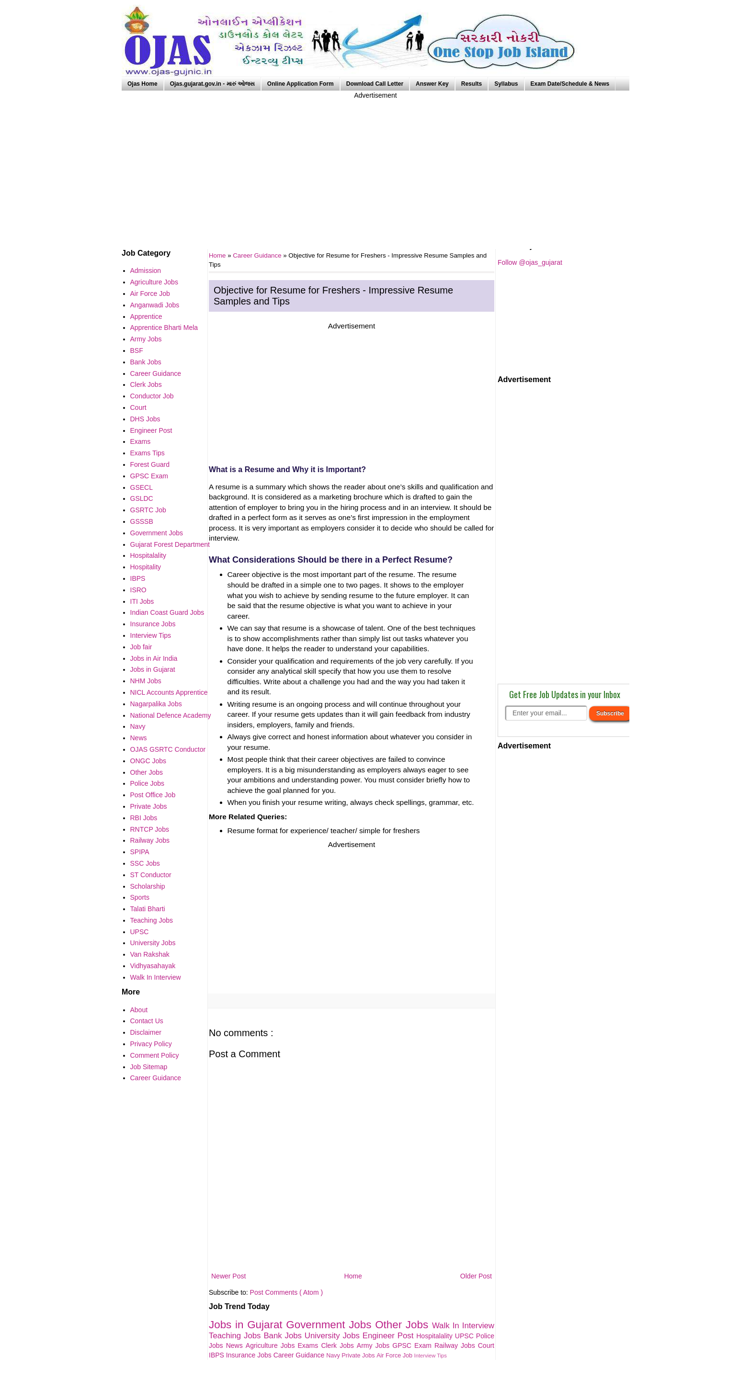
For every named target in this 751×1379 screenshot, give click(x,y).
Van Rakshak (150, 954)
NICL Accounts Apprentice (169, 692)
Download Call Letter (374, 83)
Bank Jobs (283, 1335)
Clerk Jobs (338, 1345)
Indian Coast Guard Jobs (167, 612)
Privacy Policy (151, 1044)
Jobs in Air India (154, 658)
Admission (145, 270)
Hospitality (145, 567)
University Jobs (334, 1335)
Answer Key (432, 83)
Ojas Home (142, 83)
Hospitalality (435, 1336)
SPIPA (139, 852)
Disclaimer (145, 1032)
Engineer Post (390, 1335)
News (236, 1345)
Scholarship (147, 886)
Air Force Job (395, 1355)
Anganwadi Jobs (155, 305)
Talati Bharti (147, 909)
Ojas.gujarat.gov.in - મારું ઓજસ (212, 83)
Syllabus (506, 83)
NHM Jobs (145, 681)
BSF (136, 350)
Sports (139, 897)
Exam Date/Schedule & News (570, 83)
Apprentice (146, 316)
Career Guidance (258, 255)
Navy (333, 1355)
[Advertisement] (375, 168)
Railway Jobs (456, 1345)
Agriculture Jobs (272, 1345)
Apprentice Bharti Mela (164, 327)
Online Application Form (300, 83)
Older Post (476, 1276)
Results (471, 83)
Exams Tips (147, 453)
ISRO (138, 590)
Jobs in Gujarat (247, 1325)
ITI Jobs (142, 601)
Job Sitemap (149, 1067)
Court (486, 1345)
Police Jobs (147, 783)
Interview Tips (430, 1355)
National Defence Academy (170, 715)
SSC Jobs (145, 863)
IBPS (217, 1355)
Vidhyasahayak (153, 966)
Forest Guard (150, 464)
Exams (309, 1345)
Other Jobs (403, 1325)
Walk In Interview (463, 1325)
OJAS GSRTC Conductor (168, 749)
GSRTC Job (148, 510)
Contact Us (146, 1021)
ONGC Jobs (148, 761)
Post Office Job (153, 795)
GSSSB (141, 521)
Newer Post (228, 1276)
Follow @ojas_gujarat (530, 262)
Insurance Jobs (249, 1355)
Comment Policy (154, 1055)
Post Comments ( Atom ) (286, 1292)
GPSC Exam (413, 1345)
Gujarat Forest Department (170, 544)
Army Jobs (374, 1345)
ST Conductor (150, 875)
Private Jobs (358, 1355)
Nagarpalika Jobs (156, 704)
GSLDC (141, 498)
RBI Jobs (144, 818)
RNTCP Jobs (149, 829)
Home (353, 1276)
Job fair (141, 647)
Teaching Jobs (236, 1335)
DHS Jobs (145, 419)
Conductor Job (152, 396)
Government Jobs (330, 1325)
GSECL (141, 487)
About (139, 1010)
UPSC (465, 1336)
